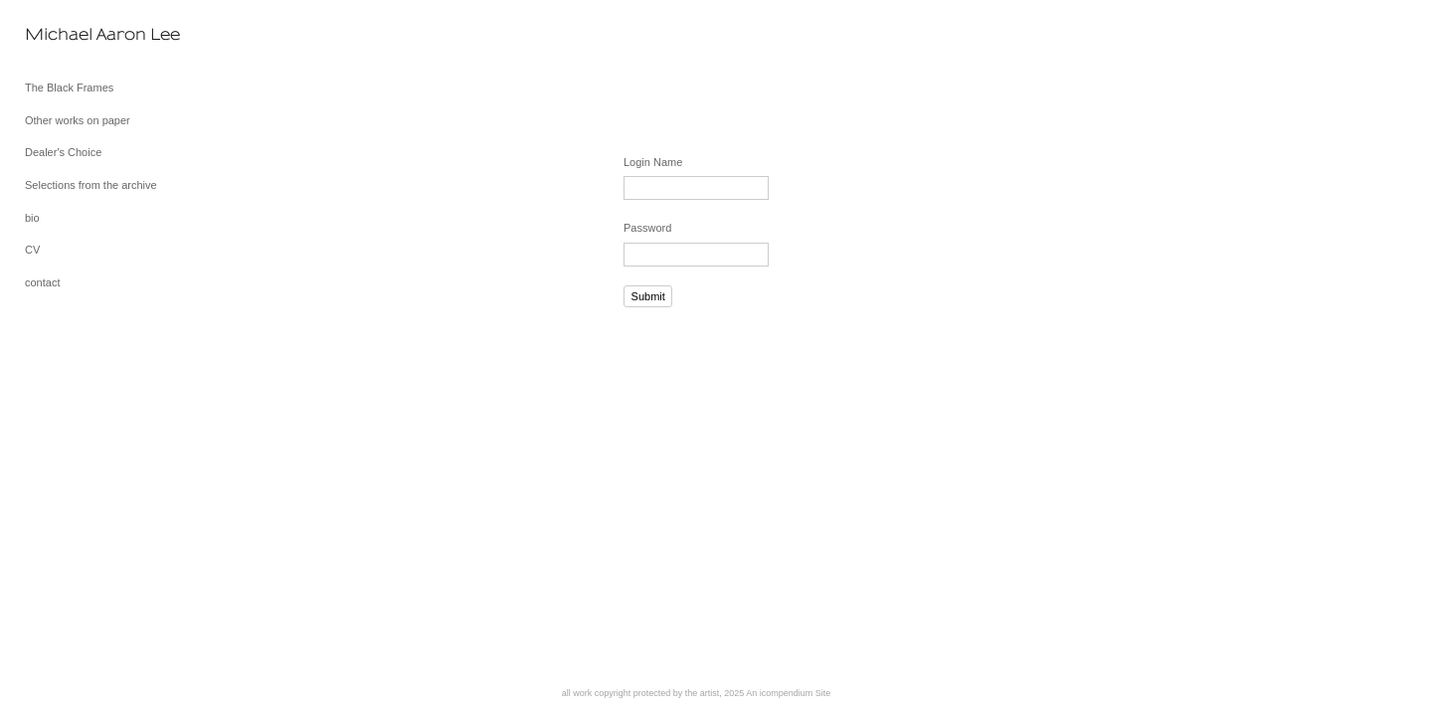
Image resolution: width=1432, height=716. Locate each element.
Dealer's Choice (63, 152)
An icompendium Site (788, 693)
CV (32, 250)
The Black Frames (69, 87)
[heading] (74, 34)
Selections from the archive (91, 185)
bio (32, 218)
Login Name (653, 162)
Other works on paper (77, 120)
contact (42, 282)
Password (647, 228)
